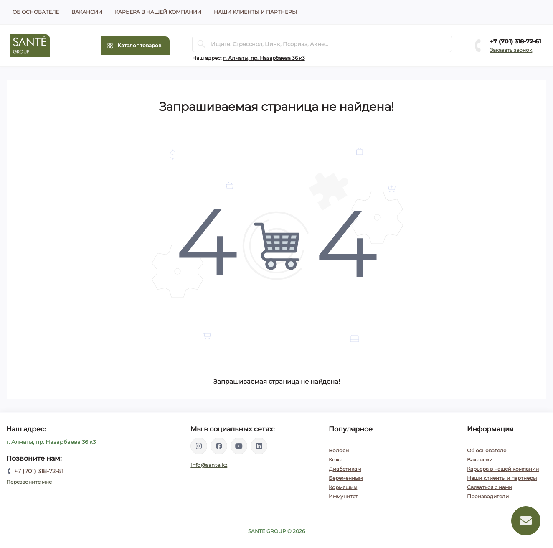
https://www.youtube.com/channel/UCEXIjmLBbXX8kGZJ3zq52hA (239, 446)
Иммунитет (343, 496)
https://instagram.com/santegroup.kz (199, 446)
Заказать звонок (511, 50)
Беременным (346, 478)
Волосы (339, 450)
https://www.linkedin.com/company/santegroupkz (259, 446)
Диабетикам (345, 469)
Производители (488, 496)
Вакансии (86, 12)
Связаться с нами (489, 487)
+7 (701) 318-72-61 (515, 41)
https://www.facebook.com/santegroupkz (219, 446)
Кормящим (343, 487)
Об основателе (36, 12)
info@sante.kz (208, 465)
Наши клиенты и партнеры (255, 12)
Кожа (335, 459)
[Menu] (135, 45)
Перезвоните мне (29, 482)
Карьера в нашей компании (158, 12)
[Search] (201, 44)
